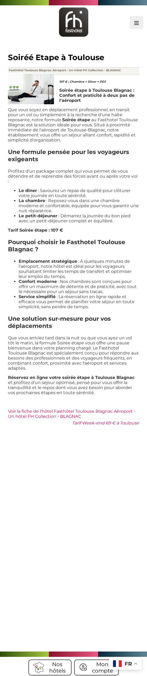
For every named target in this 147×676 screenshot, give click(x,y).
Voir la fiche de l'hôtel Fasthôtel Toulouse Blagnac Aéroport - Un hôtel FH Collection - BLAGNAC (71, 414)
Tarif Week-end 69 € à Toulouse (105, 422)
